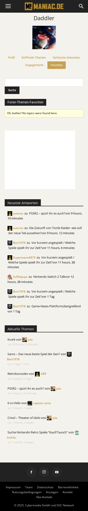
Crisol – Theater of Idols (24, 418)
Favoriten (56, 65)
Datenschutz (45, 487)
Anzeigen (52, 492)
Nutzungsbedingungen (27, 492)
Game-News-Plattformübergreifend (56, 306)
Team (29, 487)
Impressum (13, 487)
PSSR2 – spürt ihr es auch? (47, 213)
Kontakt (68, 492)
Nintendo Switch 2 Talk (49, 276)
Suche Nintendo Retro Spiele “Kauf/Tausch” (38, 432)
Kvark (11, 339)
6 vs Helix (14, 403)
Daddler (44, 18)
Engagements (34, 65)
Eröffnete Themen (34, 57)
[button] (81, 6)
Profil (11, 57)
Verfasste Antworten (66, 57)
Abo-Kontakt (44, 497)
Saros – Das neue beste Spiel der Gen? (34, 354)
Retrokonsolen (18, 374)
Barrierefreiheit (68, 487)
